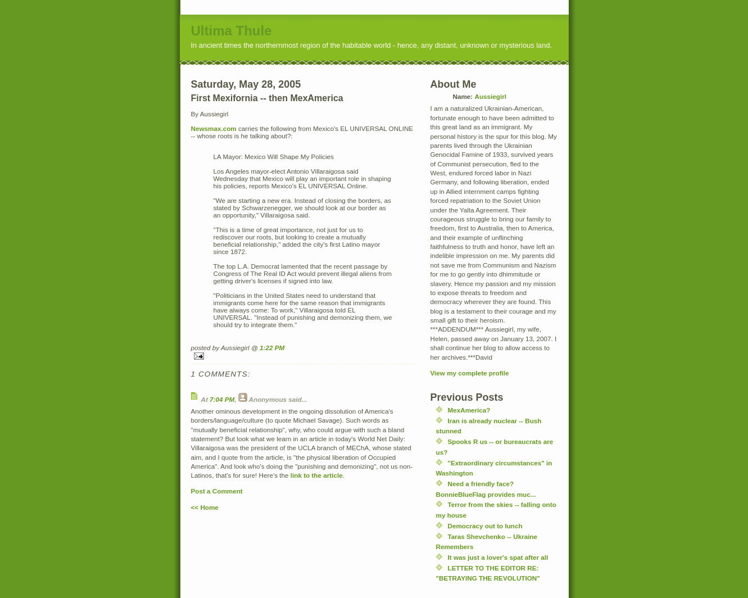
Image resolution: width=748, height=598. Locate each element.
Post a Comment (217, 491)
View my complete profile (469, 373)
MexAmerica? (469, 410)
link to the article (317, 475)
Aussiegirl (490, 96)
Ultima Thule (231, 30)
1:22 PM (272, 347)
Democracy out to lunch (485, 525)
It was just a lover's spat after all (498, 557)
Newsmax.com (214, 128)
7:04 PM (222, 399)
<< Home (205, 507)
